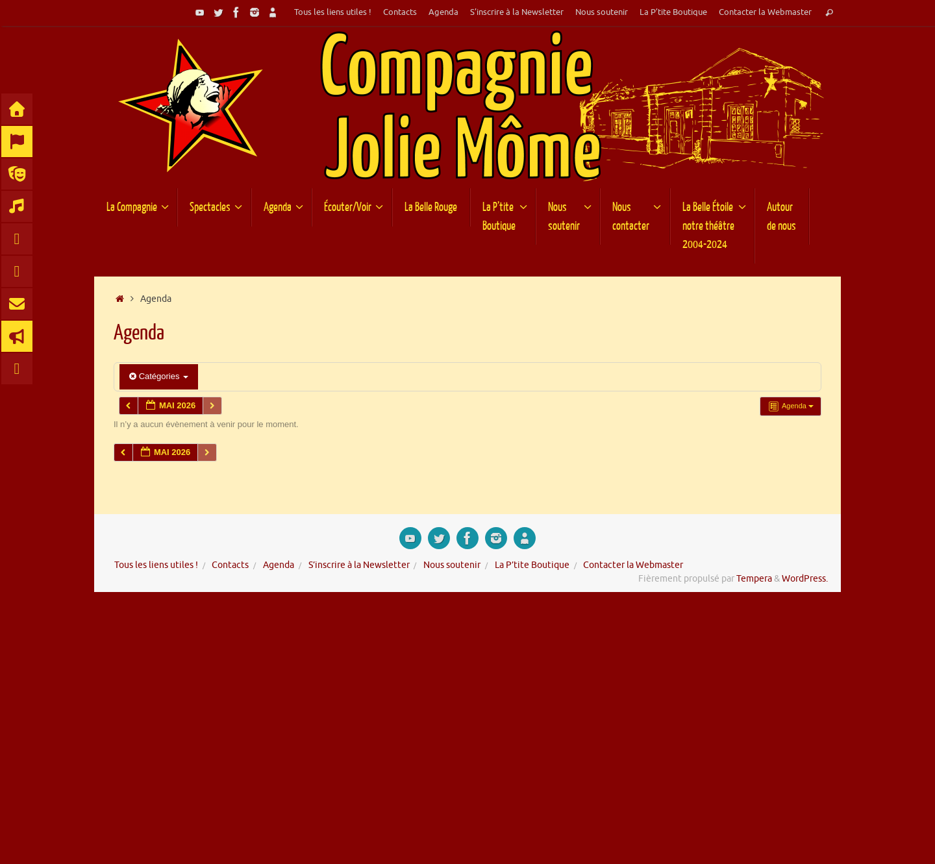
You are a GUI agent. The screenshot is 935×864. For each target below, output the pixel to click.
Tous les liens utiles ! (332, 12)
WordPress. (805, 578)
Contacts (400, 12)
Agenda (443, 12)
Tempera (754, 578)
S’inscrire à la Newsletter (517, 12)
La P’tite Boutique (673, 12)
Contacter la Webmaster (765, 12)
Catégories (158, 376)
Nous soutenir (601, 12)
